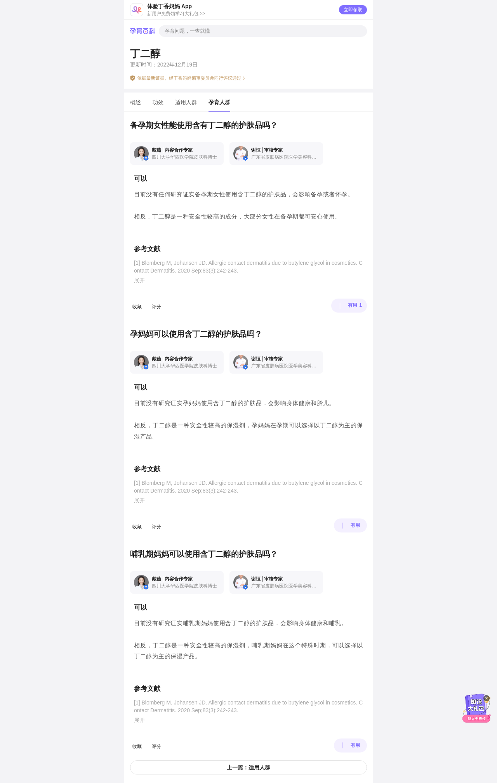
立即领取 (353, 9)
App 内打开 (253, 740)
